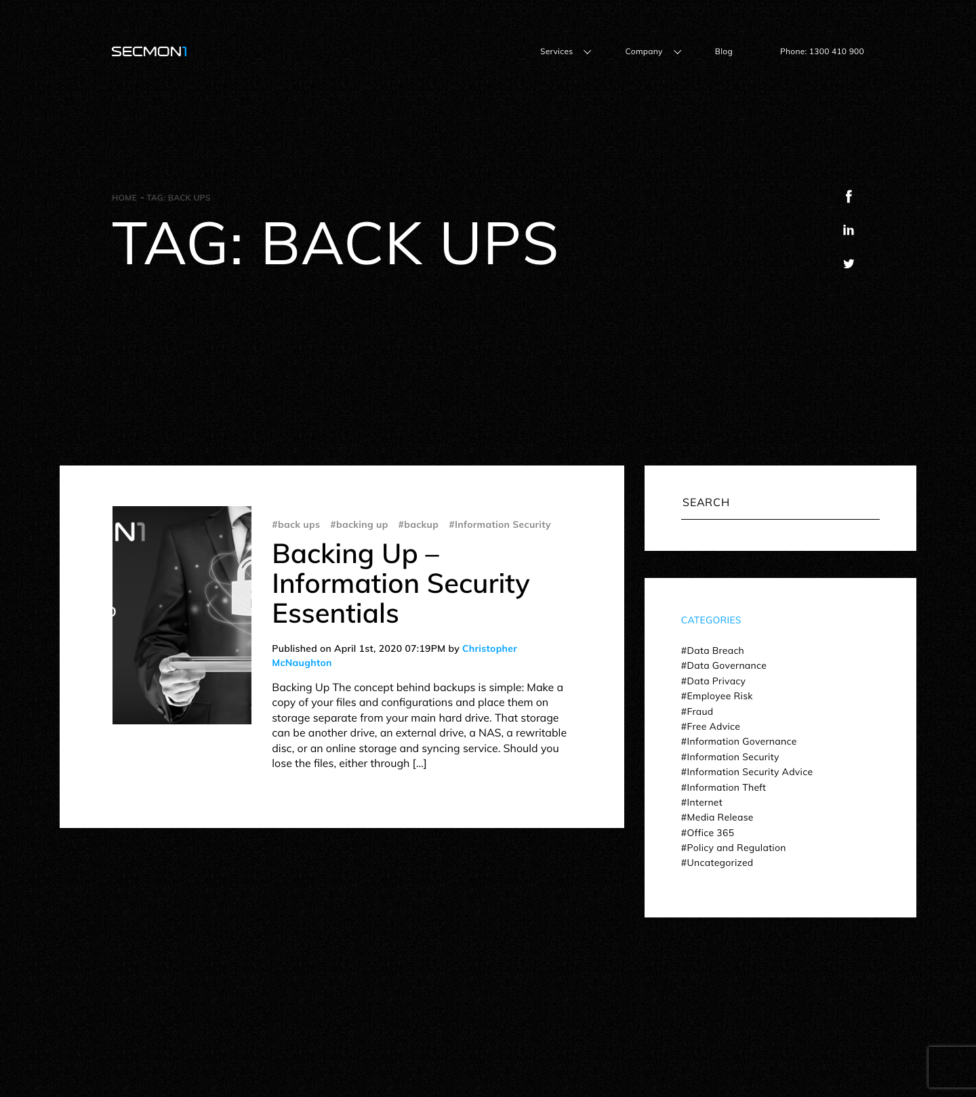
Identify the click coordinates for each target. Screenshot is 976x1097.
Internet (705, 802)
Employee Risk (720, 696)
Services (556, 51)
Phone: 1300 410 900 (822, 51)
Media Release (720, 817)
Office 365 (711, 833)
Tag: (178, 197)
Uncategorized (720, 862)
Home (124, 197)
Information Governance (742, 741)
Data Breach (715, 650)
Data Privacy (716, 681)
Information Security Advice (750, 772)
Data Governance (727, 665)
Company (643, 51)
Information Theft (727, 787)
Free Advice (714, 726)
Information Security (733, 757)
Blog (724, 51)
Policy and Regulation (736, 848)
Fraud (700, 711)
